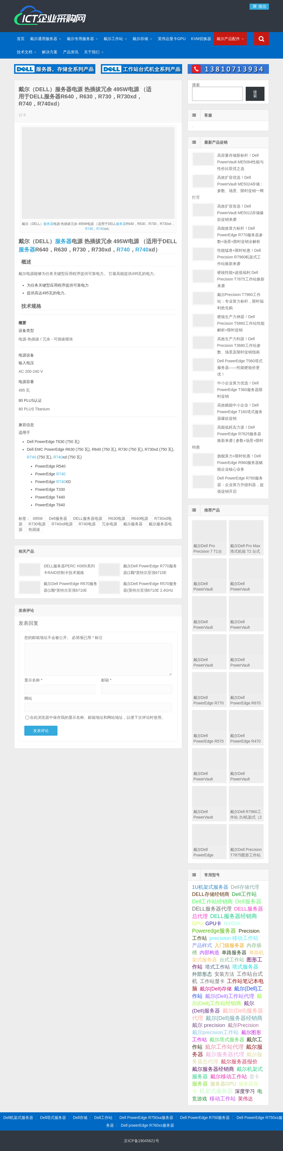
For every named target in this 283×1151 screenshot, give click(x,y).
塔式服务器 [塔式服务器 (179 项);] (245, 967)
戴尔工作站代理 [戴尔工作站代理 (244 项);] (224, 1047)
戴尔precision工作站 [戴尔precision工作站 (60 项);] (215, 1032)
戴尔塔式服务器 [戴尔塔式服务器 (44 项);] (226, 1039)
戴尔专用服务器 (80, 38)
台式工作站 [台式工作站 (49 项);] (231, 960)
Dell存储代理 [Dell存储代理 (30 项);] (245, 887)
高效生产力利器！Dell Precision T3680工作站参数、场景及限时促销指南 (239, 345)
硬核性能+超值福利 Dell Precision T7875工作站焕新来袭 (240, 279)
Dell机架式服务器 (18, 1117)
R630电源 (116, 518)
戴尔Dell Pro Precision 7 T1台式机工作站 (207, 551)
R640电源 (139, 518)
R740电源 (87, 524)
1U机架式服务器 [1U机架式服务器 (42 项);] (210, 887)
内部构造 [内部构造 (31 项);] (209, 952)
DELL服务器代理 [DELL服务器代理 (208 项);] (212, 909)
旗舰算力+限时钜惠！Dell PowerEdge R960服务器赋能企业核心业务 (240, 462)
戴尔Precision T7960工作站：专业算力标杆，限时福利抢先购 (240, 301)
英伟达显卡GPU (171, 38)
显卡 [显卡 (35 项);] (254, 1076)
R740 (89, 229)
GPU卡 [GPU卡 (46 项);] (213, 923)
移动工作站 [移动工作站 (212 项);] (222, 1098)
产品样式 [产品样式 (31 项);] (202, 945)
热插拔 (34, 529)
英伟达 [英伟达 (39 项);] (245, 1099)
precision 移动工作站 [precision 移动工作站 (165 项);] (233, 938)
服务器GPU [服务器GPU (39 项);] (223, 1084)
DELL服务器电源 (87, 518)
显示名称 (33, 680)
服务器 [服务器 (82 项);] (200, 1084)
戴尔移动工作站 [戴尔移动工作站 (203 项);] (228, 1076)
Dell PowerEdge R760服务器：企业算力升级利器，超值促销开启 (240, 485)
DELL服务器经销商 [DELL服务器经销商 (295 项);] (233, 916)
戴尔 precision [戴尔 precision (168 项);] (208, 1025)
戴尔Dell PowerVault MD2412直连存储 (208, 817)
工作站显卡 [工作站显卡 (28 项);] (212, 981)
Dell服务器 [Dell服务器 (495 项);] (248, 901)
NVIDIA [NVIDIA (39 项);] (232, 923)
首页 (21, 38)
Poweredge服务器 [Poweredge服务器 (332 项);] (214, 931)
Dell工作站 (103, 1117)
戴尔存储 (140, 38)
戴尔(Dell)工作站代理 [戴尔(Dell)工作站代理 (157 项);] (230, 996)
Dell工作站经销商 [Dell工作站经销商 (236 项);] (212, 901)
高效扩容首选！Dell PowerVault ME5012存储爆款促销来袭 (240, 213)
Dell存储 (80, 1117)
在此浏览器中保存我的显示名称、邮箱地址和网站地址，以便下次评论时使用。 (97, 717)
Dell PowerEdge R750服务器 (205, 1117)
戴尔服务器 (133, 524)
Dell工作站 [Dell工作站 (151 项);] (244, 894)
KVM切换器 (201, 38)
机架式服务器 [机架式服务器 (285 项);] (216, 1091)
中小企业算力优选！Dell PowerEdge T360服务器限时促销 (240, 389)
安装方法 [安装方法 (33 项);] (224, 974)
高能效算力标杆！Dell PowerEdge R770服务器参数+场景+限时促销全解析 (240, 235)
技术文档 (24, 52)
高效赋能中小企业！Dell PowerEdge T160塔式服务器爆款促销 (240, 412)
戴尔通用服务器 (43, 38)
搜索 (196, 85)
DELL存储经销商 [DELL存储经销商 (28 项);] (210, 894)
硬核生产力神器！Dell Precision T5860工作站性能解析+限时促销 (240, 323)
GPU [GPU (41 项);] (197, 923)
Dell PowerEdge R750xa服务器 (146, 1117)
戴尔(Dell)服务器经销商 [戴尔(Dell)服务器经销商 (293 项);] (234, 1018)
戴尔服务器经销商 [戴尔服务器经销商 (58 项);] (213, 1069)
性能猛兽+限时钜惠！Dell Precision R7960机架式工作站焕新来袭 (239, 257)
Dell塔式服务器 (53, 1117)
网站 (28, 698)
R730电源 (36, 524)
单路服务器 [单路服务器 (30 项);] (234, 952)
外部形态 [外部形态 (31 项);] (202, 974)
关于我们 (91, 52)
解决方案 (49, 52)
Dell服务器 (58, 518)
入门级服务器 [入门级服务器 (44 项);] (229, 945)
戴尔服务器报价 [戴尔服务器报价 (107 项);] (239, 1062)
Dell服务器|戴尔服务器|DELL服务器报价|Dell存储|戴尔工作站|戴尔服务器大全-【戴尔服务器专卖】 (50, 15)
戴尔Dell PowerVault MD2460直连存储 (208, 779)
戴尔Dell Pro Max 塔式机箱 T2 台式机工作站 (245, 551)
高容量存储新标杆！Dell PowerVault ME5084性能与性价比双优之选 (240, 162)
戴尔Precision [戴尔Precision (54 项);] (243, 1025)
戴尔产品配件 (228, 38)
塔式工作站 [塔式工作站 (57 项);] (217, 967)
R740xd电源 (61, 524)
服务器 (48, 224)
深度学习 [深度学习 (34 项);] (245, 1091)
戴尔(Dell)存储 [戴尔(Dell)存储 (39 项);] (216, 989)
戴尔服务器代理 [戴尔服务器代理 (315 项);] (225, 1054)
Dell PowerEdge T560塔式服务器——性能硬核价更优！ (240, 367)
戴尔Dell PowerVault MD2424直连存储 (245, 779)
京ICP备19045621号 (141, 1141)
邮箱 (106, 680)
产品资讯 (70, 52)
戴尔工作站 (113, 38)
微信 (259, 6)
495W (38, 518)
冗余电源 (109, 524)
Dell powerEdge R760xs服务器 (147, 1125)
